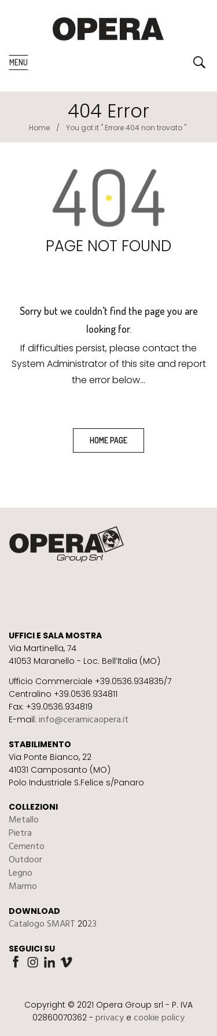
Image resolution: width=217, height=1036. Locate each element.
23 (92, 924)
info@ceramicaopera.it (83, 720)
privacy (109, 1018)
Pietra (20, 833)
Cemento (27, 846)
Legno (20, 873)
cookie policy (159, 1018)
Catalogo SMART (42, 924)
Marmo (23, 886)
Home (39, 128)
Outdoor (25, 860)
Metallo (24, 820)
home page (108, 440)
